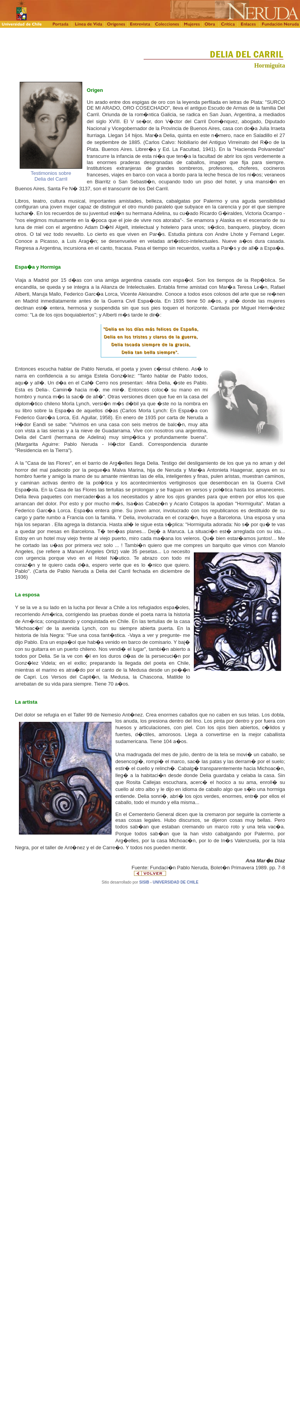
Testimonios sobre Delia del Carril (51, 176)
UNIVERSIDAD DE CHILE (175, 882)
